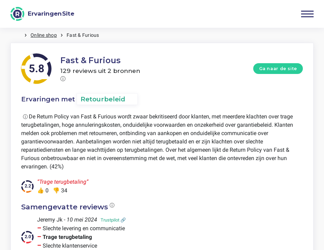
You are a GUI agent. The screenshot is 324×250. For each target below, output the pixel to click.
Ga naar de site (278, 68)
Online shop (44, 35)
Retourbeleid (102, 99)
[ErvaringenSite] (42, 14)
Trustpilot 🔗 (113, 220)
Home (17, 35)
